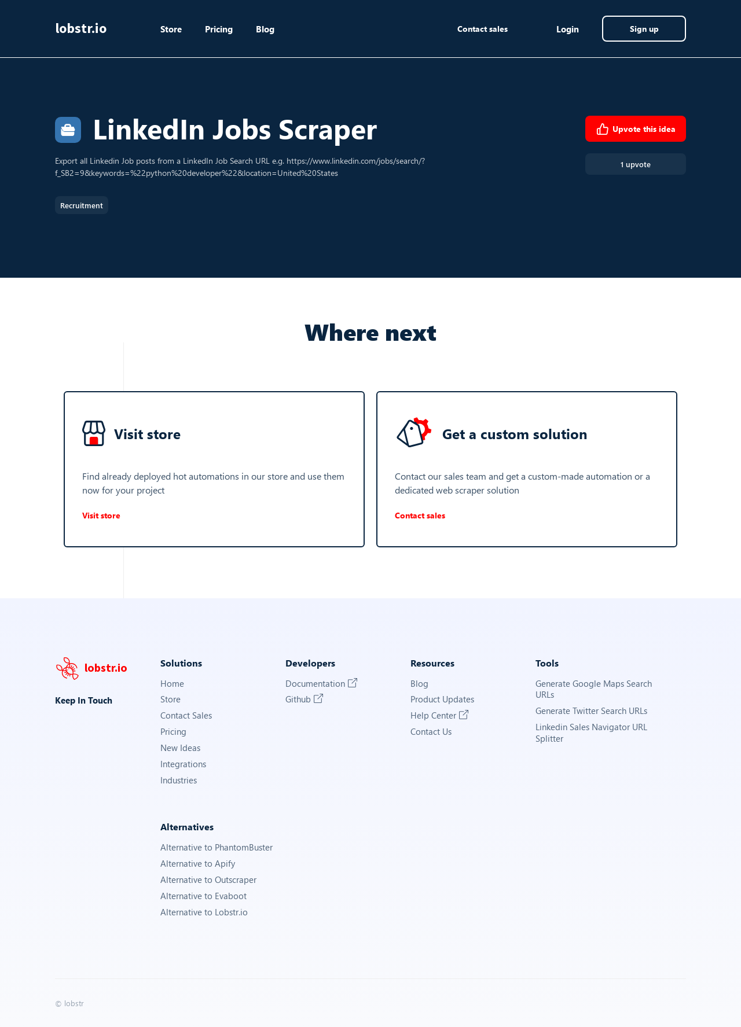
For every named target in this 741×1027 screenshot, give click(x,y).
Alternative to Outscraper (208, 879)
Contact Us (431, 731)
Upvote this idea (636, 129)
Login (567, 29)
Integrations (183, 764)
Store (171, 29)
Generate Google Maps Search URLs (593, 689)
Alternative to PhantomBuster (216, 847)
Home (172, 683)
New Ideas (180, 747)
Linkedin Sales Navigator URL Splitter (591, 733)
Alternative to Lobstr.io (204, 912)
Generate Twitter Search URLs (591, 710)
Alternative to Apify (197, 863)
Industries (178, 780)
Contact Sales (186, 715)
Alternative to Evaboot (203, 895)
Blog (265, 29)
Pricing (219, 29)
